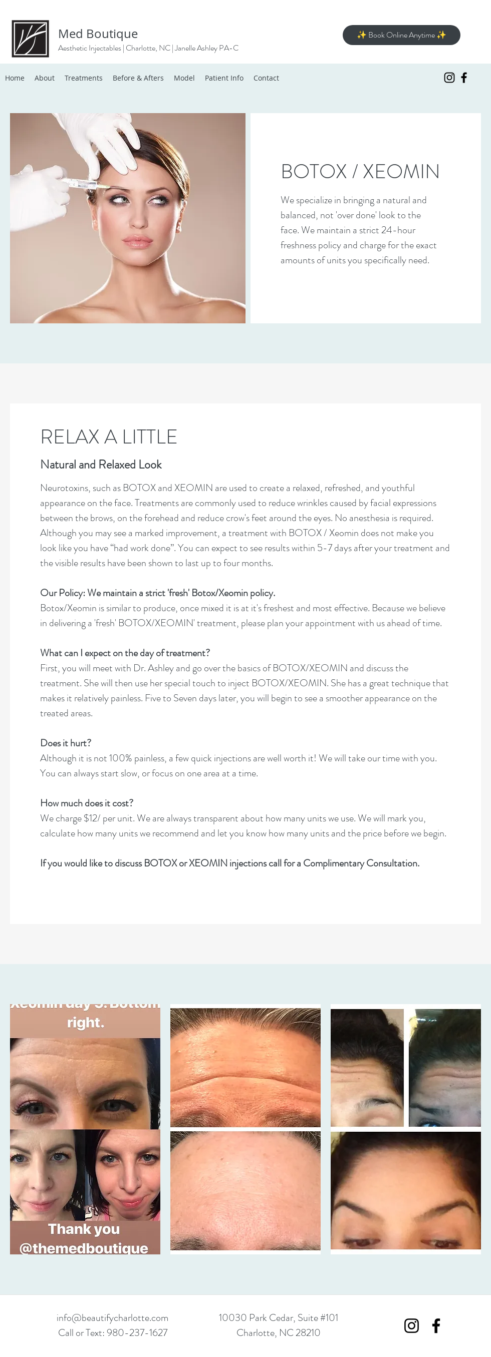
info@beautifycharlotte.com (112, 1317)
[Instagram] (449, 78)
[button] (85, 1129)
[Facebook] (464, 78)
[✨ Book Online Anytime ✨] (401, 35)
